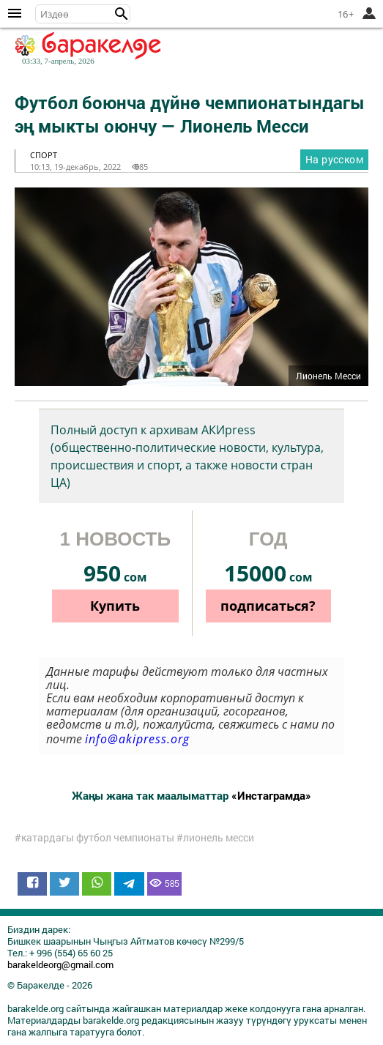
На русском (334, 159)
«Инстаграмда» (271, 795)
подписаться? (268, 605)
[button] (121, 14)
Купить (115, 605)
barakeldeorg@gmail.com (60, 964)
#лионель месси (215, 837)
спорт (43, 154)
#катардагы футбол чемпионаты (94, 837)
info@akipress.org (137, 739)
